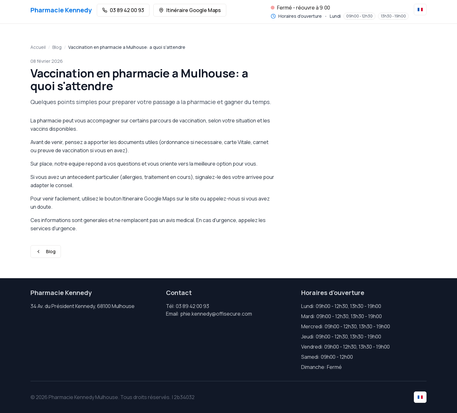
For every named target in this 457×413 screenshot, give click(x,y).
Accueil (38, 47)
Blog (57, 47)
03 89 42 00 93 (123, 10)
